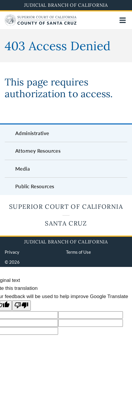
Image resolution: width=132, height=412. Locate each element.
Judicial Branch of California (66, 5)
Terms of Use (78, 252)
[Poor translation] (21, 305)
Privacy (12, 252)
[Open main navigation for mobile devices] (123, 20)
